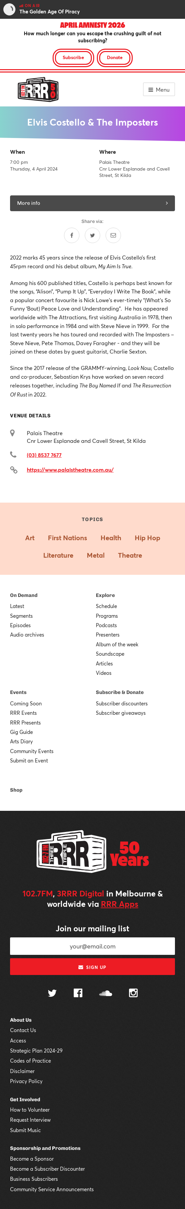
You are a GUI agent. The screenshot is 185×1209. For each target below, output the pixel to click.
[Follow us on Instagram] (133, 993)
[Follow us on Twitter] (52, 993)
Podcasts (106, 625)
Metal (96, 555)
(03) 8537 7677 (44, 454)
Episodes (20, 625)
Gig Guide (21, 732)
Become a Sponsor (32, 1158)
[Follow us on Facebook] (78, 993)
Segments (21, 615)
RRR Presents (25, 722)
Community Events (32, 751)
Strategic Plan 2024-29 (36, 1050)
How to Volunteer (30, 1109)
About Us (21, 1020)
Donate (115, 57)
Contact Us (23, 1030)
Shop (16, 790)
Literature (58, 555)
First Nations (67, 537)
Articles (104, 663)
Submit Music (25, 1130)
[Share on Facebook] (71, 235)
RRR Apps (119, 903)
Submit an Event (29, 760)
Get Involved (25, 1100)
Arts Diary (21, 741)
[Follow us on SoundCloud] (105, 994)
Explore (105, 595)
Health (111, 537)
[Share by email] (113, 235)
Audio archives (27, 634)
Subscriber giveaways (121, 712)
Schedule (106, 606)
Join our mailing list (92, 928)
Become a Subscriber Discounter (47, 1168)
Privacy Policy (26, 1081)
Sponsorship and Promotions (45, 1148)
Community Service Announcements (52, 1189)
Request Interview (30, 1119)
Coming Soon (26, 703)
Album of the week (117, 644)
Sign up (92, 967)
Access (18, 1040)
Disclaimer (22, 1071)
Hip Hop (147, 537)
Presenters (108, 634)
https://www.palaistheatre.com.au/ (70, 469)
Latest (17, 606)
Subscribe (73, 57)
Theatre (130, 555)
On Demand (24, 595)
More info (92, 203)
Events (18, 692)
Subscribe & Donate (120, 692)
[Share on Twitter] (92, 235)
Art (30, 537)
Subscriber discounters (122, 703)
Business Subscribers (34, 1178)
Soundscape (110, 653)
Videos (104, 672)
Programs (107, 615)
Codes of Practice (30, 1060)
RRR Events (23, 712)
